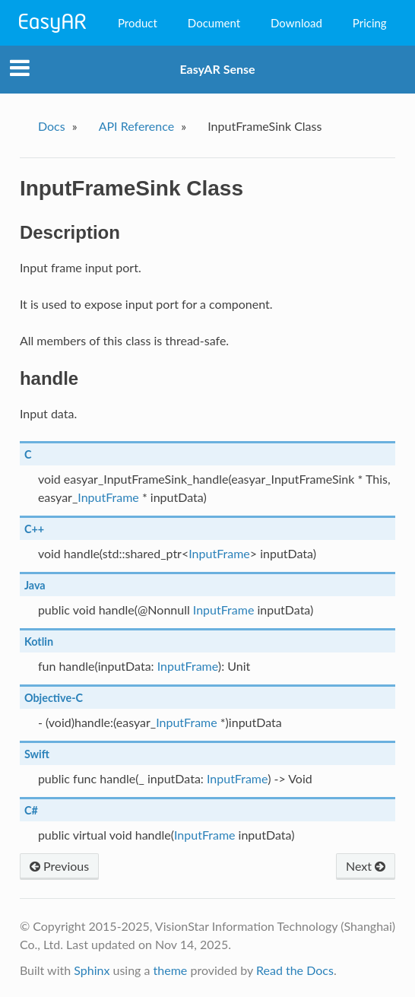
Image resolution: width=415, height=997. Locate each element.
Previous (59, 866)
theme (171, 970)
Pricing (370, 23)
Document (214, 23)
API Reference (137, 126)
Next (365, 866)
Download (296, 23)
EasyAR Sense (217, 69)
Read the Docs (295, 970)
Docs (51, 126)
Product (137, 23)
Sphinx (91, 970)
